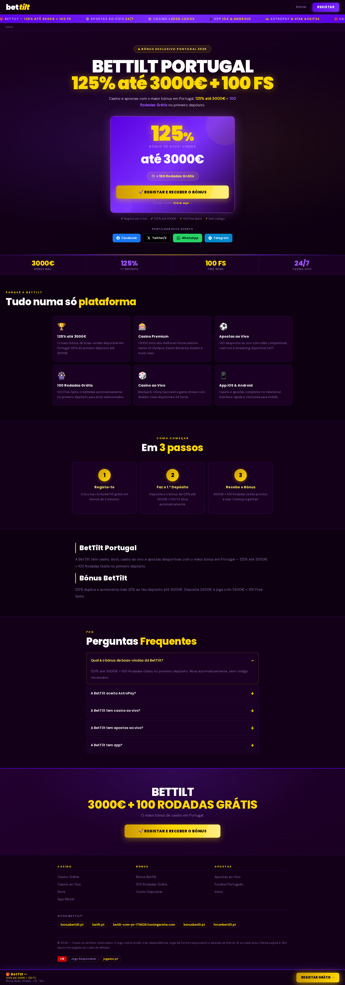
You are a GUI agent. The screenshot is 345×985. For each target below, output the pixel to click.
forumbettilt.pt (225, 925)
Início (219, 892)
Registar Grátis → (317, 977)
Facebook (126, 238)
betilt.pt (98, 925)
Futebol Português (229, 884)
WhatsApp (187, 238)
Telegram (218, 238)
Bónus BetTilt (146, 877)
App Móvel (66, 899)
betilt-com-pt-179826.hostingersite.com (144, 925)
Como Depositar (149, 892)
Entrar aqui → (182, 203)
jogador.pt (110, 959)
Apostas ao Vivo (228, 877)
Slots (61, 892)
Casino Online (68, 877)
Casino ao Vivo (69, 884)
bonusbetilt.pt (194, 925)
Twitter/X (157, 238)
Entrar (301, 7)
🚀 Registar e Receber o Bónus (172, 192)
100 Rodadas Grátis (151, 884)
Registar (325, 7)
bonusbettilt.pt (72, 925)
